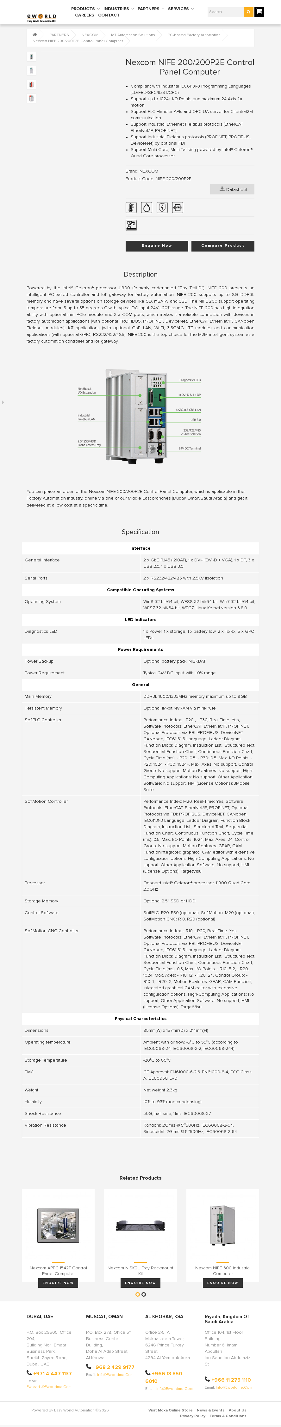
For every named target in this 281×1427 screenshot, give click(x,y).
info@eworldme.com (115, 1375)
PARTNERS (148, 9)
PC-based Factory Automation (194, 35)
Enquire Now (157, 246)
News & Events (211, 1410)
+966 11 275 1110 (231, 1380)
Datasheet (233, 189)
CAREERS (84, 15)
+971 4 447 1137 (52, 1373)
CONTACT (109, 15)
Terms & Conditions (228, 1416)
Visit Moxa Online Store (170, 1410)
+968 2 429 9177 (113, 1367)
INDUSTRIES (116, 9)
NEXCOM (90, 35)
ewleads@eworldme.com (49, 1387)
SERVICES (178, 9)
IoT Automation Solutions (133, 35)
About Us (238, 1410)
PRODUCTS (83, 9)
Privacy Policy (192, 1416)
